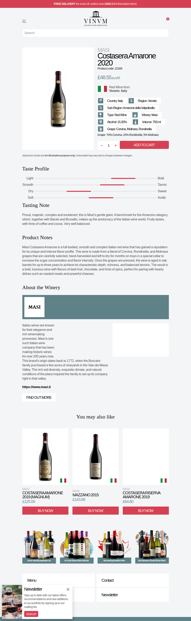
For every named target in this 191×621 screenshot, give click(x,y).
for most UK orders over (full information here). (95, 3)
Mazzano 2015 (85, 493)
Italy (124, 90)
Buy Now (45, 511)
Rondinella (145, 129)
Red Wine (116, 87)
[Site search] (95, 33)
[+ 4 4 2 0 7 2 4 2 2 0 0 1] (33, 21)
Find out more (39, 398)
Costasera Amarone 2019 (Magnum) (42, 493)
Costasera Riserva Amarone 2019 (141, 493)
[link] (166, 21)
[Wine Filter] (158, 21)
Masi (103, 49)
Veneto (114, 90)
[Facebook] (92, 609)
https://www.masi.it (36, 387)
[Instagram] (100, 609)
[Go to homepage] (96, 18)
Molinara (132, 129)
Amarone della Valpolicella (139, 108)
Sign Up (31, 614)
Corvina (121, 129)
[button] (24, 21)
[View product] (45, 456)
